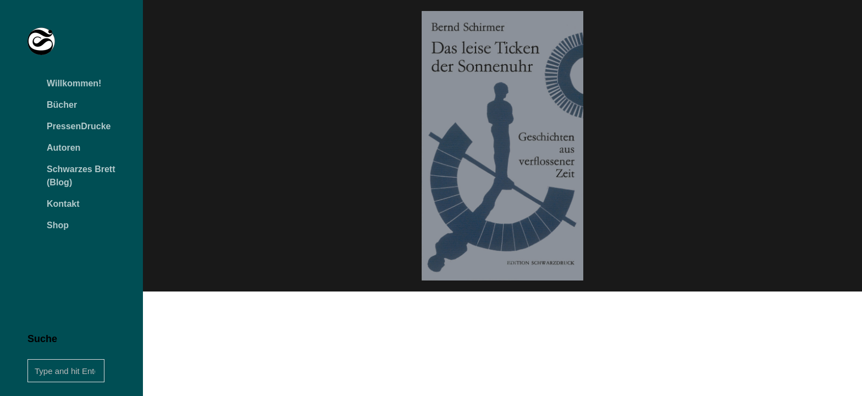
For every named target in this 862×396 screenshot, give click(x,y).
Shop (58, 225)
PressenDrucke (79, 126)
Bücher (62, 104)
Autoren (63, 147)
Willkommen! (74, 83)
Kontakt (63, 203)
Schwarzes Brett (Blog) (81, 175)
